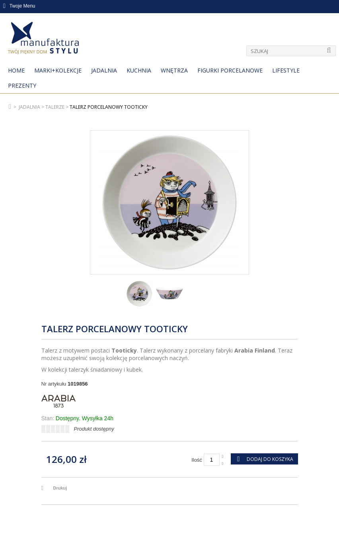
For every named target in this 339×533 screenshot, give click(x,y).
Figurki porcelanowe (230, 70)
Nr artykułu (53, 383)
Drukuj (60, 488)
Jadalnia (104, 70)
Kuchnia (139, 70)
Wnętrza (174, 70)
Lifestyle (286, 70)
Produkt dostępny (94, 428)
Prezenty (22, 85)
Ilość (196, 459)
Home (16, 70)
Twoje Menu (19, 6)
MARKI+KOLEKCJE (58, 70)
